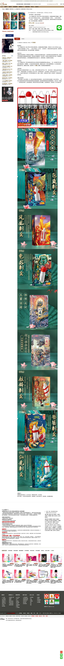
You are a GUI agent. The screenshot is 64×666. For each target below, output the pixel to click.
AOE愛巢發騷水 (58, 527)
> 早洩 (16, 599)
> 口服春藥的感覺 (11, 603)
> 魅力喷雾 (17, 603)
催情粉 (51, 530)
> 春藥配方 (10, 599)
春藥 (45, 514)
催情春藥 (28, 613)
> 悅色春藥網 (38, 602)
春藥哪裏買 (50, 519)
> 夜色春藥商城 (39, 599)
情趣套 (45, 28)
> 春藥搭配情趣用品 (25, 599)
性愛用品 (42, 550)
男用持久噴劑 (47, 550)
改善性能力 (58, 530)
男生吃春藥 (50, 520)
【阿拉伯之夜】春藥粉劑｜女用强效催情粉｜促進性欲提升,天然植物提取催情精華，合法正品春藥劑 (44, 565)
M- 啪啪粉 (58, 514)
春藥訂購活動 (27, 6)
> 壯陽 (30, 598)
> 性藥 (30, 603)
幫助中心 (32, 6)
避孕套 (39, 28)
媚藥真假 (57, 519)
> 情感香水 (17, 606)
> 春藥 (30, 602)
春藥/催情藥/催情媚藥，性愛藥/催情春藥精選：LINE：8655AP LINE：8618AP (28, 4)
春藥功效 (54, 519)
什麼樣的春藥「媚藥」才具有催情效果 (11, 535)
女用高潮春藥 (26, 550)
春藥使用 (10, 6)
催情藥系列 (4, 532)
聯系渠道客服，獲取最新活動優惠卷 (8, 31)
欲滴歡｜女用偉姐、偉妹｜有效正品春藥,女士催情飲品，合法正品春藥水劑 (32, 565)
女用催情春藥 (10, 550)
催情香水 (46, 515)
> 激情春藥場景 (25, 603)
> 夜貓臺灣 (38, 597)
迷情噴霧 (49, 515)
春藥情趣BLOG (21, 6)
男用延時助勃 (32, 550)
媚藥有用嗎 (46, 519)
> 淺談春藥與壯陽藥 (25, 598)
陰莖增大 (46, 517)
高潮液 (53, 515)
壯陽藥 (50, 514)
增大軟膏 (55, 515)
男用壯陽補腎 (37, 550)
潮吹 (36, 65)
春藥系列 (4, 529)
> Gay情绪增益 (18, 607)
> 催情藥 (31, 599)
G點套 (33, 28)
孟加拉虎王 (54, 526)
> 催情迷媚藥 (3, 606)
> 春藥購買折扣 (4, 602)
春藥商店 (5, 6)
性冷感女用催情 (47, 530)
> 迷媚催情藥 (31, 597)
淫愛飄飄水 (54, 527)
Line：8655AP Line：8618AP (56, 613)
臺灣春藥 (20, 613)
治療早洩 (54, 530)
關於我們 (36, 6)
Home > (3, 9)
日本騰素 (59, 520)
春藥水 (37, 613)
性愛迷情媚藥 (15, 550)
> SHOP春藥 (3, 597)
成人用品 (58, 515)
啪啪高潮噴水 (55, 520)
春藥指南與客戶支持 (6, 543)
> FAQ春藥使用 (4, 598)
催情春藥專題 (15, 6)
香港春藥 (24, 613)
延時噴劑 (54, 514)
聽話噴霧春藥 (21, 550)
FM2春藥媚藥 (59, 526)
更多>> (12, 55)
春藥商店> (7, 9)
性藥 (52, 514)
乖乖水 (34, 613)
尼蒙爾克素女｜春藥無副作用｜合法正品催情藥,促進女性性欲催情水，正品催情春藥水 (8, 565)
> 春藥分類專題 (4, 599)
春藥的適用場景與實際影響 (8, 521)
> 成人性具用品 (18, 597)
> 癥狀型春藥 (24, 602)
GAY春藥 (52, 550)
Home (2, 6)
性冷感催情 (46, 520)
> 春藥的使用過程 (11, 602)
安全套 (42, 28)
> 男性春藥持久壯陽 (11, 597)
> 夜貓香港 (38, 598)
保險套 (36, 28)
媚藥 (47, 514)
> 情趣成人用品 (4, 603)
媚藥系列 (4, 539)
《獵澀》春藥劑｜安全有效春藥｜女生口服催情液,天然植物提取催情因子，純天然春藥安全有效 (20, 565)
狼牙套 (48, 28)
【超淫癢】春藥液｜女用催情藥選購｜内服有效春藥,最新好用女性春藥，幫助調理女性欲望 (20, 581)
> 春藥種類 (10, 598)
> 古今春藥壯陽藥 (25, 597)
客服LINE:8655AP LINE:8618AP (51, 512)
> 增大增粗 (17, 598)
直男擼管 (46, 527)
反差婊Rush (50, 527)
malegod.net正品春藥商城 (11, 613)
